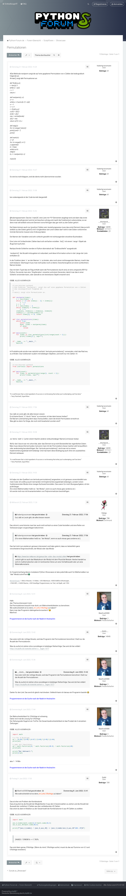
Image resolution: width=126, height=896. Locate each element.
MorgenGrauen (15, 581)
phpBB (13, 891)
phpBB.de (28, 893)
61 (108, 71)
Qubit (104, 777)
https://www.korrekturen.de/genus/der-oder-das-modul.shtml (42, 556)
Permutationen (16, 47)
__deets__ (104, 631)
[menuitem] (23, 4)
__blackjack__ (104, 222)
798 (107, 518)
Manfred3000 (104, 613)
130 (107, 783)
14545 (108, 636)
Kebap (104, 513)
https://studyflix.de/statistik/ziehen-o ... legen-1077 (29, 649)
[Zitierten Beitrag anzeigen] (47, 515)
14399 (108, 227)
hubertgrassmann (104, 66)
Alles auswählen (22, 281)
